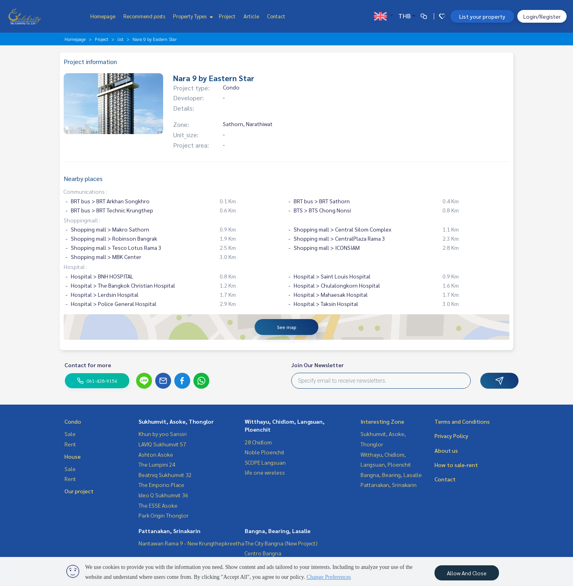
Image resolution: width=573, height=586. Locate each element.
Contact (276, 16)
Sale (70, 433)
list (120, 39)
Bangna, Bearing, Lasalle (277, 530)
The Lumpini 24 (156, 464)
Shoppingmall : (82, 220)
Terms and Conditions (462, 421)
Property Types (192, 16)
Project (227, 16)
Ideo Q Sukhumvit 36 (163, 494)
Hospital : (75, 266)
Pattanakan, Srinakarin (169, 530)
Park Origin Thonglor (163, 515)
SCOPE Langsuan (265, 462)
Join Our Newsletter (317, 364)
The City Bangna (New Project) (281, 543)
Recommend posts (144, 16)
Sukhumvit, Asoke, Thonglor (176, 421)
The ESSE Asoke (157, 505)
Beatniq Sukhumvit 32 (165, 474)
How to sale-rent (456, 464)
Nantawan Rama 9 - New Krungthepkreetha (191, 543)
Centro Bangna (263, 553)
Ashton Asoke (155, 454)
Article (251, 16)
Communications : (85, 191)
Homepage (102, 16)
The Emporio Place (161, 484)
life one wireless (265, 472)
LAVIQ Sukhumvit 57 (162, 444)
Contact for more (87, 364)
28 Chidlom (258, 442)
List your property (482, 16)
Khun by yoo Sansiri (162, 433)
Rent (70, 444)
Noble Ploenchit (265, 452)
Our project (79, 490)
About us (446, 450)
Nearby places (83, 178)
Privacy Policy (451, 435)
